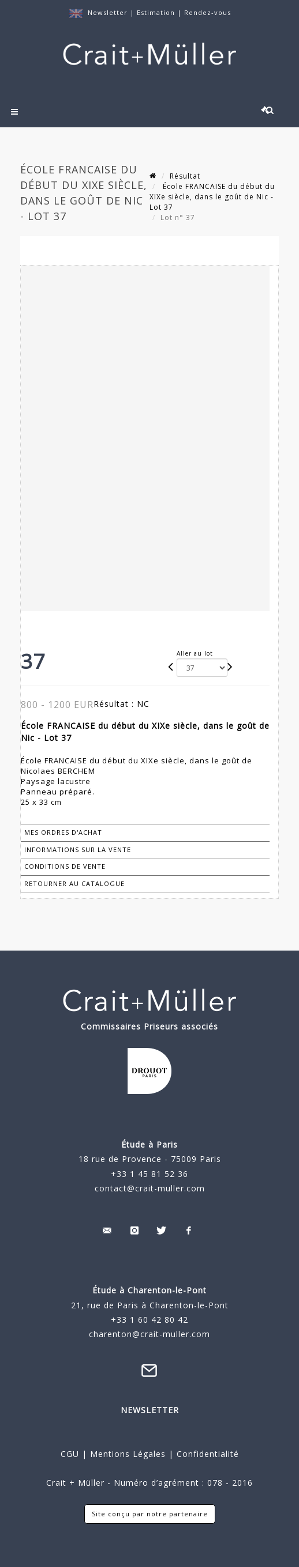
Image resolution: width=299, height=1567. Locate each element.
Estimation (157, 12)
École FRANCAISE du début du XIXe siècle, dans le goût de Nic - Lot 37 (212, 196)
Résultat (185, 176)
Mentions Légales (128, 1453)
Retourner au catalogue (74, 883)
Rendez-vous (207, 12)
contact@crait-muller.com (150, 1188)
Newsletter (108, 12)
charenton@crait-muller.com (149, 1333)
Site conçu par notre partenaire (150, 1513)
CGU (70, 1453)
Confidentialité (206, 1453)
